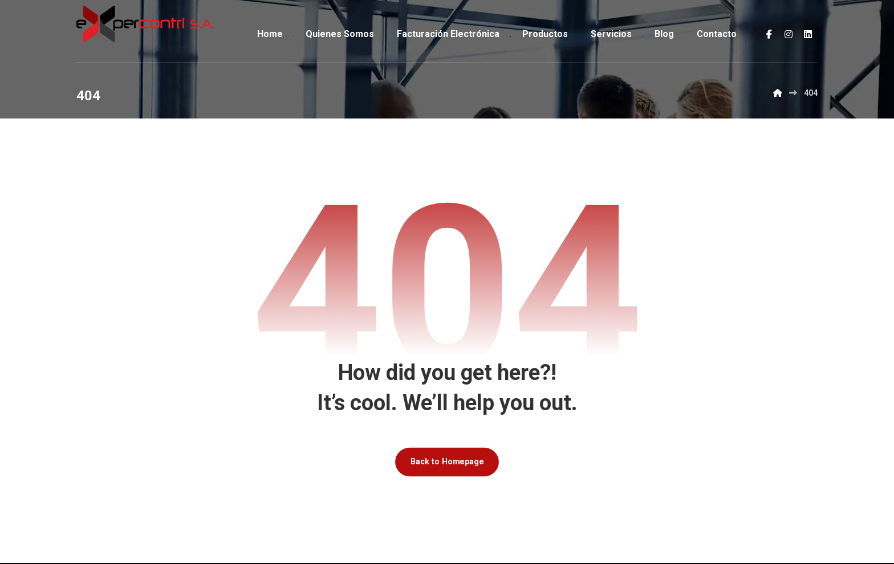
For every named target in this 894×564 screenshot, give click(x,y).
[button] (769, 34)
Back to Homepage (447, 462)
